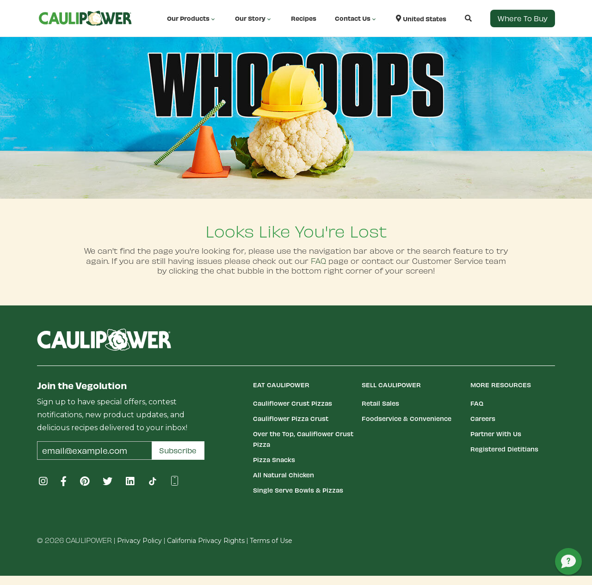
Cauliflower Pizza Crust (290, 418)
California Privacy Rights (206, 540)
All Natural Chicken (283, 475)
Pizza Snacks (274, 459)
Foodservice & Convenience (406, 418)
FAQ (318, 260)
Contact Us (356, 18)
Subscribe (178, 450)
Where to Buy (523, 18)
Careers (482, 418)
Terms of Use (271, 540)
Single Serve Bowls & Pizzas (298, 490)
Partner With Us (495, 434)
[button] (459, 18)
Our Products (191, 18)
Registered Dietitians (504, 449)
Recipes (303, 18)
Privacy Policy (139, 540)
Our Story (253, 18)
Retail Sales (380, 403)
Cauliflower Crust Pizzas (292, 403)
